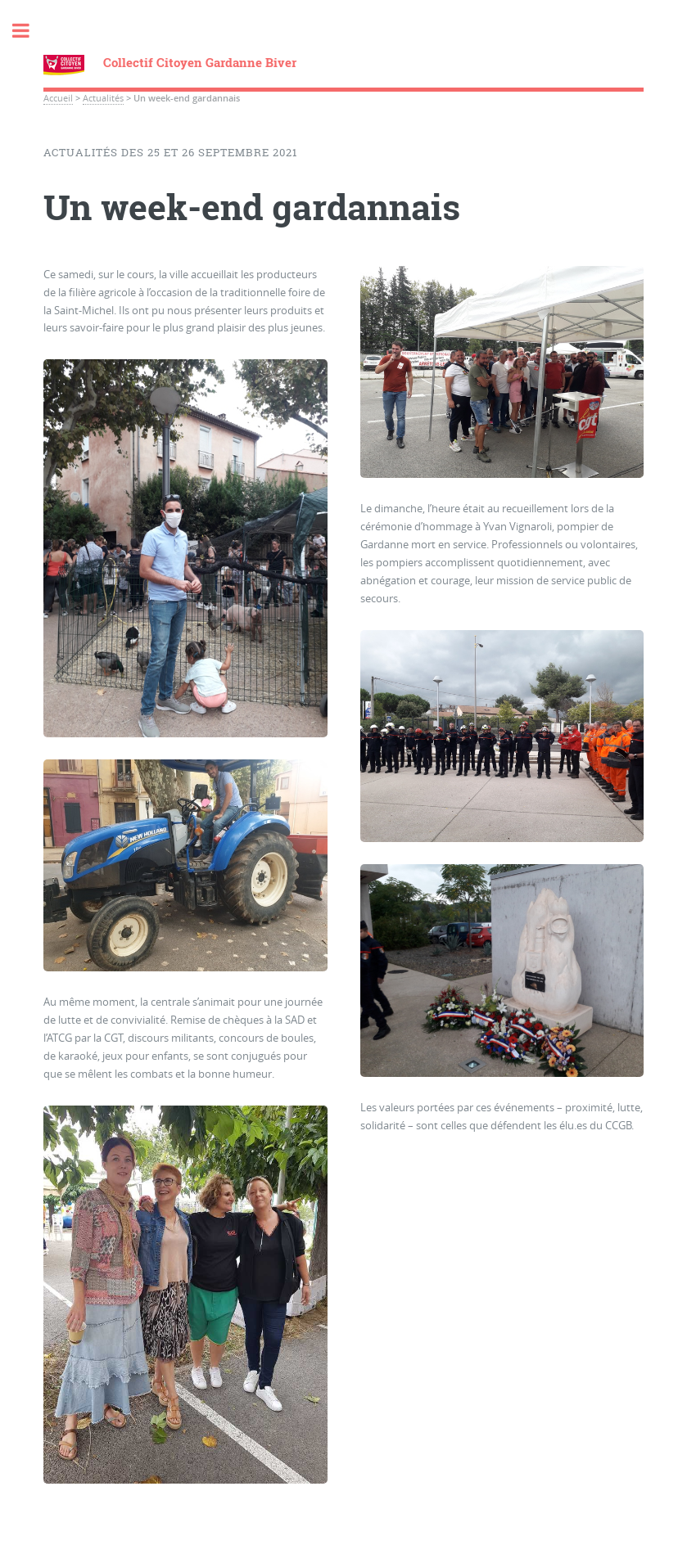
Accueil (58, 98)
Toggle (29, 30)
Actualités (103, 98)
